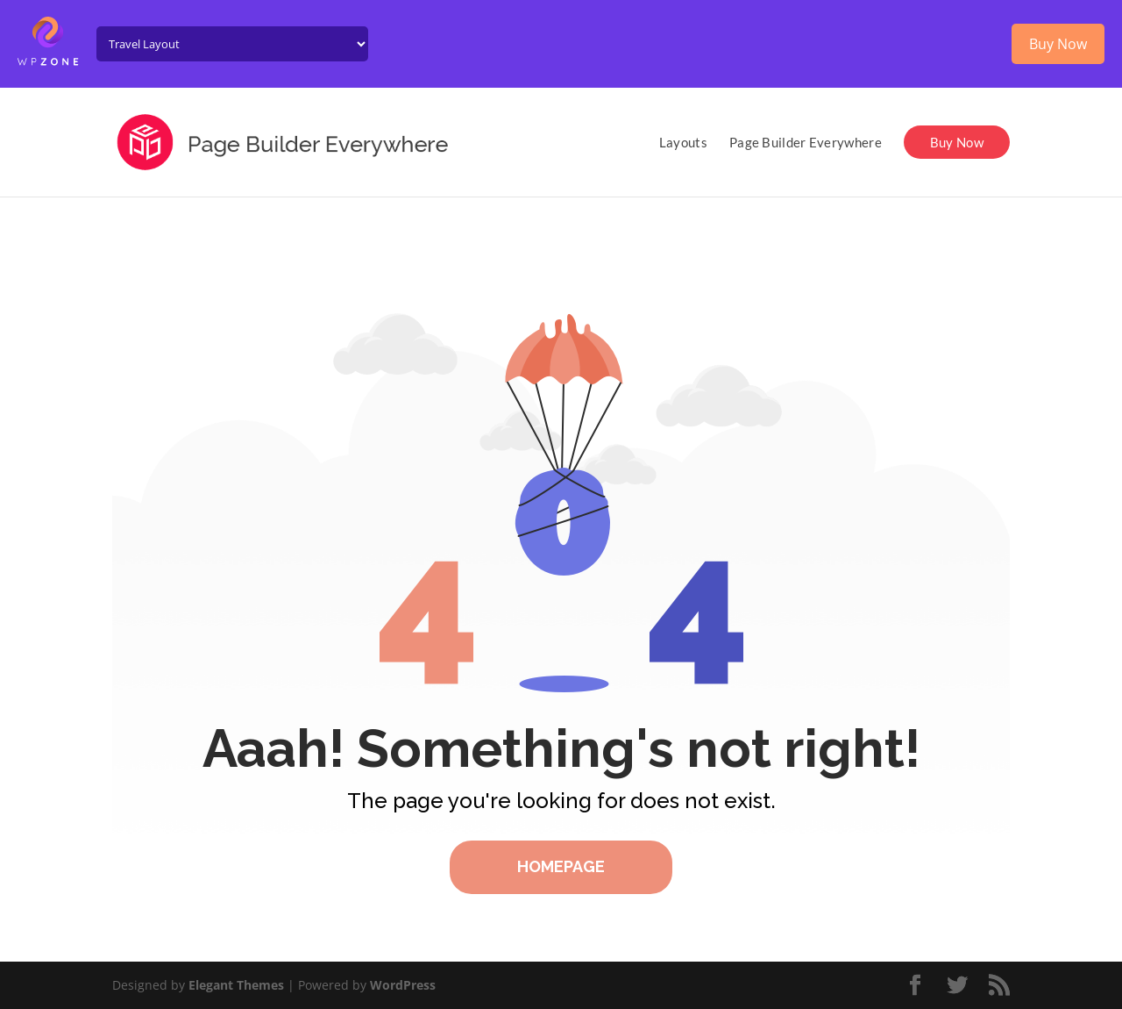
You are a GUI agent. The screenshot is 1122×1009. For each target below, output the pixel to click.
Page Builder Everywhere (805, 143)
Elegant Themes (236, 985)
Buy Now (957, 142)
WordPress (403, 985)
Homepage (561, 866)
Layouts (683, 143)
